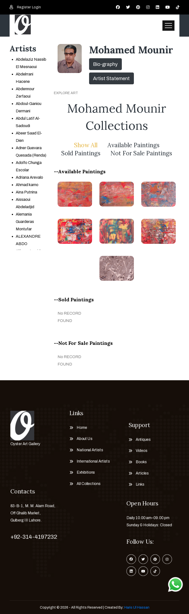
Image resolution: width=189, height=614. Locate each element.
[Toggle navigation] (168, 25)
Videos (141, 451)
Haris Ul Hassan (136, 607)
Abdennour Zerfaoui (25, 92)
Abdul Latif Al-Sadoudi (28, 122)
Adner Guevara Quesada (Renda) (31, 151)
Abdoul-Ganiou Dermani (28, 107)
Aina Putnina (26, 192)
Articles (141, 473)
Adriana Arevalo (29, 177)
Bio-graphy (105, 64)
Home (81, 427)
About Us (84, 439)
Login (36, 7)
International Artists (93, 461)
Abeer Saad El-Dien (29, 137)
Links (139, 484)
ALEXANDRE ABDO (28, 240)
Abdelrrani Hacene (24, 78)
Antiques (142, 439)
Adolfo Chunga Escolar (29, 166)
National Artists (89, 450)
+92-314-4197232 (33, 537)
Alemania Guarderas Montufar (25, 221)
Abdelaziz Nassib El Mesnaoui (31, 63)
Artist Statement (111, 78)
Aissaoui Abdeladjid (25, 203)
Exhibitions (85, 472)
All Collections (88, 484)
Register (24, 7)
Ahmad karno (27, 185)
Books (140, 462)
